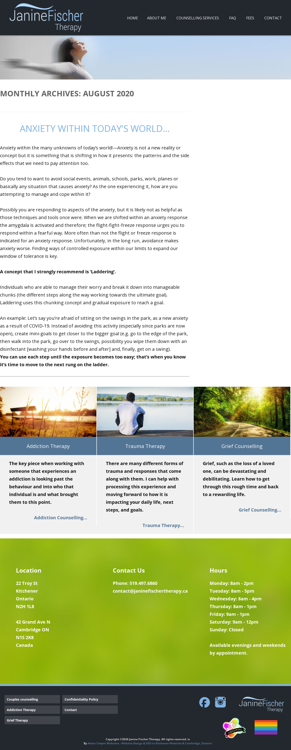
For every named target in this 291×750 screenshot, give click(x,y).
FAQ (232, 17)
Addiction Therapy (21, 710)
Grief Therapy (17, 720)
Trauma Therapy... (163, 525)
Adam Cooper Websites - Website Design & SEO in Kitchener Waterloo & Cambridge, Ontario (150, 743)
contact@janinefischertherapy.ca (150, 591)
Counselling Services (197, 17)
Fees (250, 17)
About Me (156, 17)
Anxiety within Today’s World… (95, 128)
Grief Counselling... (260, 510)
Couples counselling (22, 699)
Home (132, 17)
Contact (273, 17)
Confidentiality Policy (81, 699)
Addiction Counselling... (60, 518)
